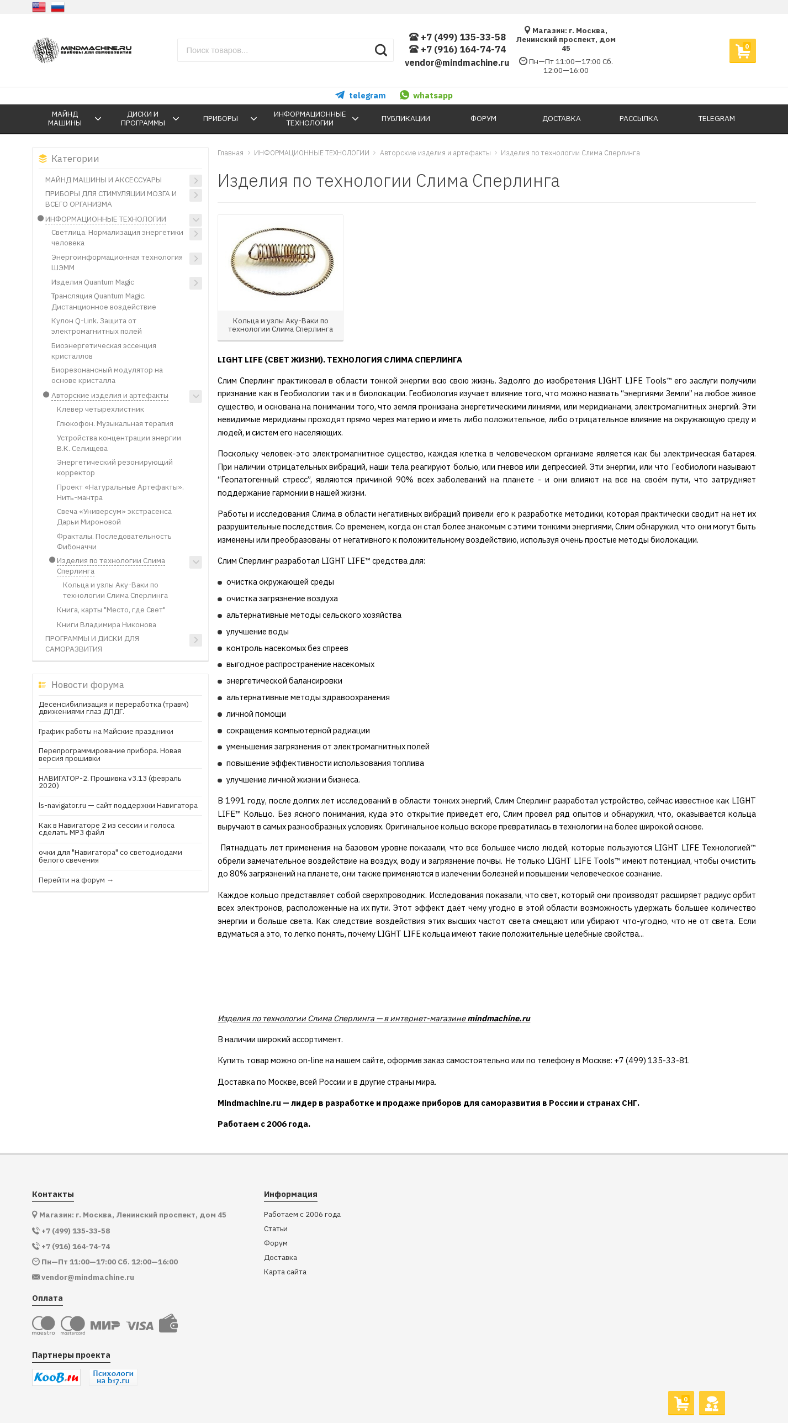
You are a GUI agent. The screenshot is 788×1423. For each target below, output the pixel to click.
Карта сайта (285, 1272)
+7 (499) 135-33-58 (457, 37)
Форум (276, 1243)
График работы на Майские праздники (106, 732)
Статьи (276, 1229)
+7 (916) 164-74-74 (457, 49)
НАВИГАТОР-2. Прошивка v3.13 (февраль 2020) (110, 782)
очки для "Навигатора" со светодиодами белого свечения (110, 856)
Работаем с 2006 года (302, 1214)
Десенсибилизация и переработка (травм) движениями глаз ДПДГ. (114, 708)
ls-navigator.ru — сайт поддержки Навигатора (118, 806)
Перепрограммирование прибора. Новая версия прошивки (110, 754)
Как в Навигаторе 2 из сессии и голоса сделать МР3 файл (106, 829)
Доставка (280, 1257)
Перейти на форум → (76, 880)
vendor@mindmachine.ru (457, 62)
